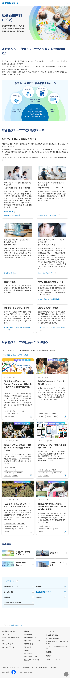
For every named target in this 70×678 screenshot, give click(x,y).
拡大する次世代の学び (46, 273)
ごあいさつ (5, 634)
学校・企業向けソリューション (48, 215)
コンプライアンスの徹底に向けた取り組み (51, 328)
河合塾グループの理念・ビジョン (11, 637)
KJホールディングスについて (11, 644)
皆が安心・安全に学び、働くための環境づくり (17, 328)
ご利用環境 (53, 667)
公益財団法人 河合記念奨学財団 (49, 299)
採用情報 (7, 597)
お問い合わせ (16, 667)
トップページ (11, 581)
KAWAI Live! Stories (12, 602)
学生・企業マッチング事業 (31, 660)
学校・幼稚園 (28, 647)
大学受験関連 (8, 211)
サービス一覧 (8, 592)
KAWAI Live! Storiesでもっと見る (15, 355)
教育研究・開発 (9, 273)
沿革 (3, 641)
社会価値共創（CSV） (43, 592)
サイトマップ (5, 667)
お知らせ (39, 597)
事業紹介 (39, 586)
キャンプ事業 (28, 653)
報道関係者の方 (28, 667)
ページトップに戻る (66, 674)
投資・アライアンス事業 (30, 656)
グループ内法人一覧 (8, 647)
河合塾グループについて (12, 586)
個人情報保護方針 (41, 667)
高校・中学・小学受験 (11, 215)
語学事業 (26, 650)
